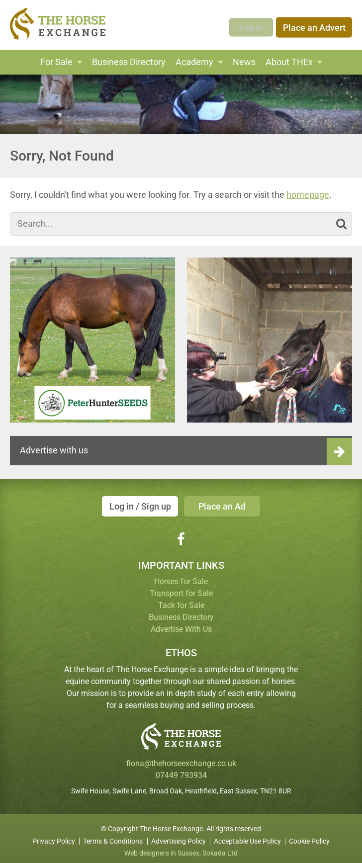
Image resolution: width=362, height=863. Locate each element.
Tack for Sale (181, 601)
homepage (307, 194)
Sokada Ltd (220, 849)
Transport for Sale (181, 589)
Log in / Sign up (138, 506)
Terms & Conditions (113, 837)
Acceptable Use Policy (247, 837)
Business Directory (129, 62)
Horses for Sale (181, 577)
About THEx (289, 62)
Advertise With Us (181, 625)
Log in (251, 24)
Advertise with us (54, 450)
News (244, 62)
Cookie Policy (309, 837)
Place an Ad (224, 506)
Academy (194, 62)
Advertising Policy (178, 837)
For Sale (56, 62)
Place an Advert (314, 24)
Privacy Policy (53, 837)
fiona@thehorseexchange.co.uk (181, 759)
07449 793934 (181, 771)
